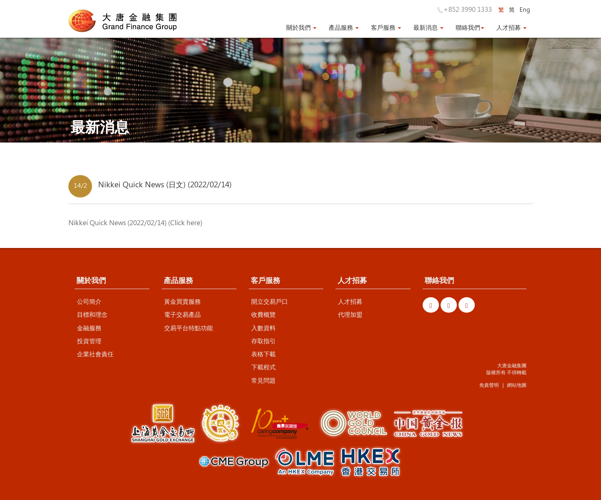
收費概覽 (263, 314)
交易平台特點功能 (188, 328)
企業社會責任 (95, 354)
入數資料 (263, 328)
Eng (525, 9)
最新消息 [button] (428, 27)
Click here (185, 222)
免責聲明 (489, 385)
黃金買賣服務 (182, 301)
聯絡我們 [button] (470, 27)
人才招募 (350, 301)
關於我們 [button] (301, 27)
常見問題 (263, 380)
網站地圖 (516, 385)
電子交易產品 (182, 314)
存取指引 (263, 341)
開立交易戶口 (269, 301)
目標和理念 (92, 314)
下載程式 (263, 367)
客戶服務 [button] (386, 27)
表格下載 (263, 354)
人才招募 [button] (511, 27)
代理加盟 (350, 314)
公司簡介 (89, 301)
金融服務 (89, 328)
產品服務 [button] (344, 27)
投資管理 (89, 341)
